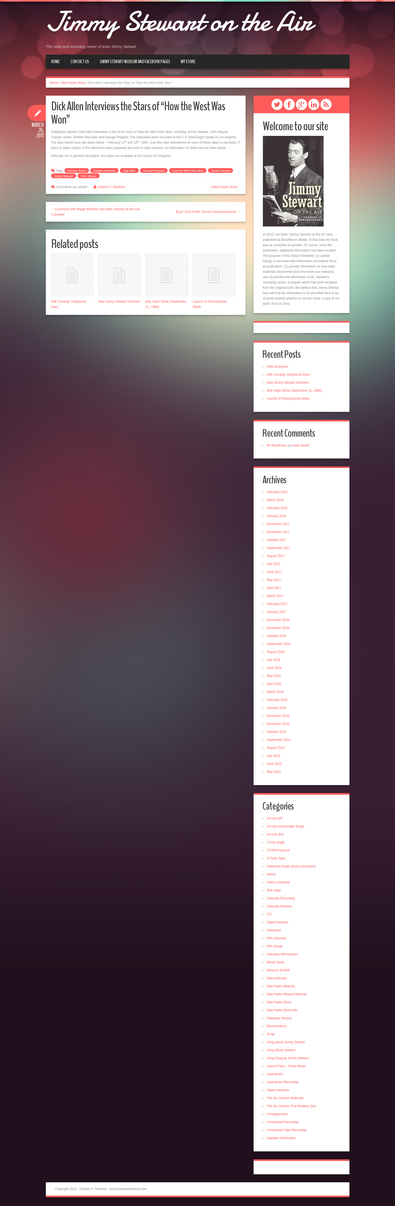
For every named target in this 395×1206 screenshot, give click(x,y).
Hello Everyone (278, 367)
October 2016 (277, 636)
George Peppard (154, 170)
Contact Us (80, 61)
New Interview (277, 979)
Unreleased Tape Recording (287, 1131)
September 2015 (279, 740)
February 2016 (277, 700)
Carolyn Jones (76, 170)
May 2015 (274, 772)
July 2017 (274, 564)
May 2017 (274, 580)
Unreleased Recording (283, 1123)
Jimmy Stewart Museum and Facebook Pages (135, 61)
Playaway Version (279, 1019)
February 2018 (277, 508)
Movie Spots (276, 963)
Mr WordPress (277, 446)
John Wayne (88, 176)
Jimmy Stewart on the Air (184, 21)
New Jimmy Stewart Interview (119, 301)
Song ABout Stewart (281, 1051)
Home (55, 61)
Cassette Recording (281, 899)
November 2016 (278, 628)
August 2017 (276, 556)
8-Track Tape (276, 859)
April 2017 (274, 588)
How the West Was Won (187, 170)
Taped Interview (278, 1091)
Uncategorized (277, 1115)
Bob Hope (274, 891)
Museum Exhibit (278, 971)
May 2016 (274, 676)
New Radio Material (281, 987)
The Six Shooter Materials (285, 1099)
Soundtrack (275, 1075)
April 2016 (274, 684)
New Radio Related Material (287, 995)
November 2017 (278, 532)
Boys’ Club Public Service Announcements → (208, 212)
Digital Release (278, 923)
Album (271, 875)
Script (271, 1035)
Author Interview (278, 883)
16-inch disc (275, 835)
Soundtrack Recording (283, 1083)
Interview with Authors (282, 955)
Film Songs (275, 947)
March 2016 (275, 692)
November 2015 (278, 724)
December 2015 (278, 716)
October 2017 (277, 540)
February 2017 (277, 604)
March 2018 (275, 500)
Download (274, 931)
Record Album (277, 1027)
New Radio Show (73, 83)
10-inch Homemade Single (286, 827)
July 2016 (274, 660)
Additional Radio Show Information (291, 867)
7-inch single (276, 843)
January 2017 (277, 612)
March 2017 (275, 596)
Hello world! (301, 446)
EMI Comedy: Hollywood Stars (289, 375)
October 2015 (277, 732)
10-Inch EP (275, 819)
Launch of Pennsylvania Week (288, 399)
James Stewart (220, 170)
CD (269, 915)
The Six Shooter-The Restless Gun (292, 1107)
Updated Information (281, 1139)
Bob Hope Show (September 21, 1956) (294, 391)
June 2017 (274, 572)
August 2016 (276, 652)
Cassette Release (279, 907)
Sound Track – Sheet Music (286, 1067)
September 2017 (279, 548)
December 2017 (278, 524)
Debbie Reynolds (104, 170)
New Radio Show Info (282, 1011)
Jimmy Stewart (63, 176)
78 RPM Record (278, 851)
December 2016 (278, 620)
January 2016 (277, 708)
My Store (188, 61)
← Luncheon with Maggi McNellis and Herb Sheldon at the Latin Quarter (95, 211)
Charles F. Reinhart (111, 187)
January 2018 (277, 516)
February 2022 (277, 492)
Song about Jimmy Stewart (286, 1043)
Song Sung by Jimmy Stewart (288, 1059)
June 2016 (274, 668)
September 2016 (279, 644)
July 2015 (274, 756)
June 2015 (274, 764)
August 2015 (276, 748)
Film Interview (277, 939)
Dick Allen (129, 170)
